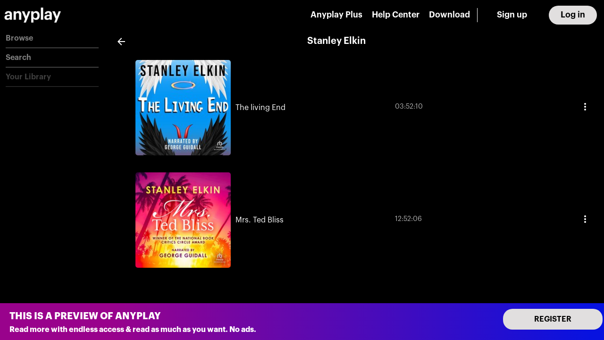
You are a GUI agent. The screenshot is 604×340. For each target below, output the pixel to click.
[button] (52, 38)
